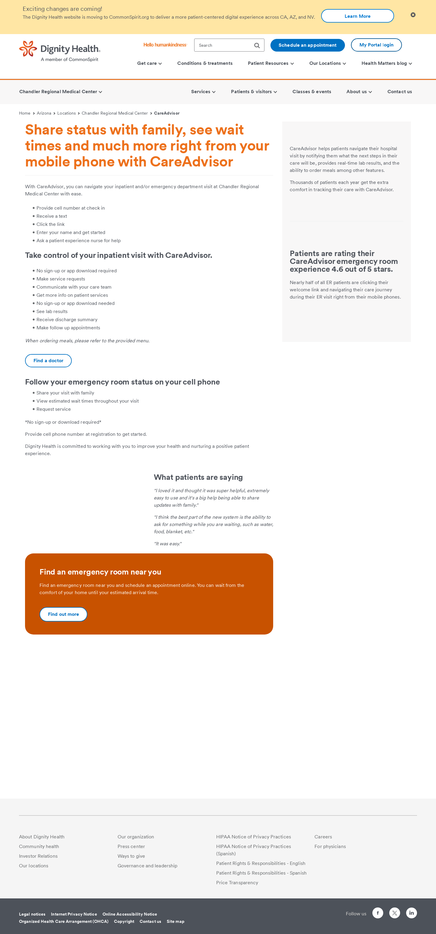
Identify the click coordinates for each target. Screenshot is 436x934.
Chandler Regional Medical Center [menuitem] (60, 91)
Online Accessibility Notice (130, 917)
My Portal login (376, 45)
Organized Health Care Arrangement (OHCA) (64, 924)
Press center (131, 849)
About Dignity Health (42, 840)
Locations (68, 113)
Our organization (136, 840)
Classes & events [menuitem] (311, 91)
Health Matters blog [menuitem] (387, 63)
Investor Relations (38, 859)
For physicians (330, 849)
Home (27, 113)
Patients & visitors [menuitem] (254, 91)
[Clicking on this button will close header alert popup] (413, 15)
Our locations (33, 869)
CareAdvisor (166, 113)
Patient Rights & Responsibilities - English (260, 866)
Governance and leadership (148, 869)
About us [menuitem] (359, 91)
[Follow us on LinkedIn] (411, 916)
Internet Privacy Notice (74, 917)
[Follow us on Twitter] (394, 913)
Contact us (150, 924)
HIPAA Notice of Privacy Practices (253, 840)
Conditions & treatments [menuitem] (204, 63)
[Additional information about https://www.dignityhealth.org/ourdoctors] (48, 360)
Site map (176, 924)
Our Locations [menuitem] (327, 63)
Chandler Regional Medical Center (117, 113)
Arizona (46, 113)
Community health (39, 849)
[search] (259, 45)
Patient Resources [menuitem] (271, 63)
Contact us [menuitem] (399, 91)
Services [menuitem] (203, 91)
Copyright (124, 924)
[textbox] (229, 45)
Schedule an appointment (307, 45)
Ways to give (131, 859)
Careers (323, 840)
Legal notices (32, 917)
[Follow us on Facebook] (377, 916)
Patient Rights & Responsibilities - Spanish (261, 876)
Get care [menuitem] (149, 63)
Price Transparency (237, 885)
